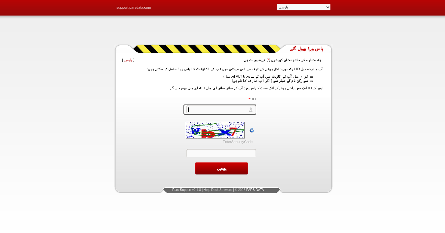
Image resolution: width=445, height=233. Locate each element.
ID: (252, 99)
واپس (128, 60)
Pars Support (181, 190)
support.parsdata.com (134, 7)
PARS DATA (255, 190)
